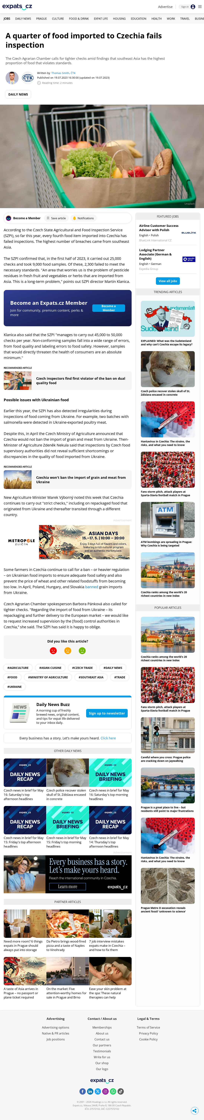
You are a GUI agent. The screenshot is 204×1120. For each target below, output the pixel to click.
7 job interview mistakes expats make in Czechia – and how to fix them (107, 945)
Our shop (102, 1063)
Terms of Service (148, 1027)
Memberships (102, 1027)
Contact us (102, 1039)
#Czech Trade (82, 668)
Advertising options (55, 1027)
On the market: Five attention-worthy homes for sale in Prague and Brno (66, 993)
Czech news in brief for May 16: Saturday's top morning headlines (109, 794)
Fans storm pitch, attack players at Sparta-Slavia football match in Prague (165, 493)
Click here (108, 738)
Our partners (102, 1045)
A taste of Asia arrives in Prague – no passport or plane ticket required (21, 993)
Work (171, 18)
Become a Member (109, 308)
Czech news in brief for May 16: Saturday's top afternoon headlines (24, 794)
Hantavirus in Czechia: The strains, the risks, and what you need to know (165, 443)
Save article (56, 218)
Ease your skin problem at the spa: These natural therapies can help (107, 993)
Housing (119, 18)
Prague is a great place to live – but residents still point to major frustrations (167, 809)
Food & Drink (79, 18)
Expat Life (101, 18)
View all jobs (168, 281)
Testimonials (102, 1051)
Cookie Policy (148, 1039)
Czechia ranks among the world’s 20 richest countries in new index (164, 593)
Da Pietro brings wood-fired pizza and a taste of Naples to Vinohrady (66, 945)
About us (102, 1033)
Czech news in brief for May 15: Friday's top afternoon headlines (24, 842)
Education (138, 18)
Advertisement (122, 520)
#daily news (113, 668)
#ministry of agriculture (48, 677)
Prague (41, 18)
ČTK (73, 73)
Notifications (83, 218)
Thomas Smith (60, 73)
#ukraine (14, 687)
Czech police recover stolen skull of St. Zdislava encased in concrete (66, 794)
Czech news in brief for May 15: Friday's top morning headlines (66, 842)
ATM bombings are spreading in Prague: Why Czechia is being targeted (166, 543)
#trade (119, 677)
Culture (58, 18)
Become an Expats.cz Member (48, 302)
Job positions (56, 1039)
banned (92, 586)
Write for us (102, 1057)
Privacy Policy (148, 1033)
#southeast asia (91, 677)
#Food (12, 677)
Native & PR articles (55, 1033)
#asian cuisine (50, 668)
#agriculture (17, 668)
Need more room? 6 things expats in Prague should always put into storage (23, 945)
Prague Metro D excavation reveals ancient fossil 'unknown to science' (163, 909)
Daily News (23, 18)
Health (156, 18)
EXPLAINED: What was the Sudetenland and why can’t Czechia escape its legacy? (166, 342)
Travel (185, 18)
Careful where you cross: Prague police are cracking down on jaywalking (165, 759)
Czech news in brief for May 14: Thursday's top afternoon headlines (109, 842)
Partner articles (67, 902)
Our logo (102, 1069)
